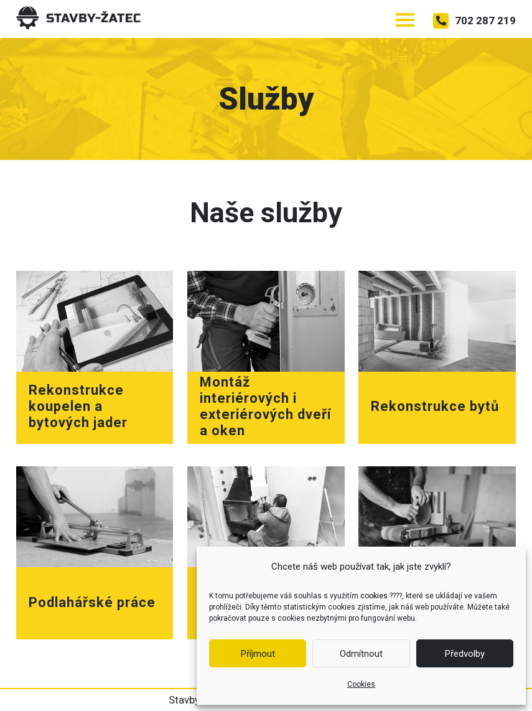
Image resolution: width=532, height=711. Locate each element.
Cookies (361, 684)
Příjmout (258, 653)
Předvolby (465, 653)
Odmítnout (361, 653)
